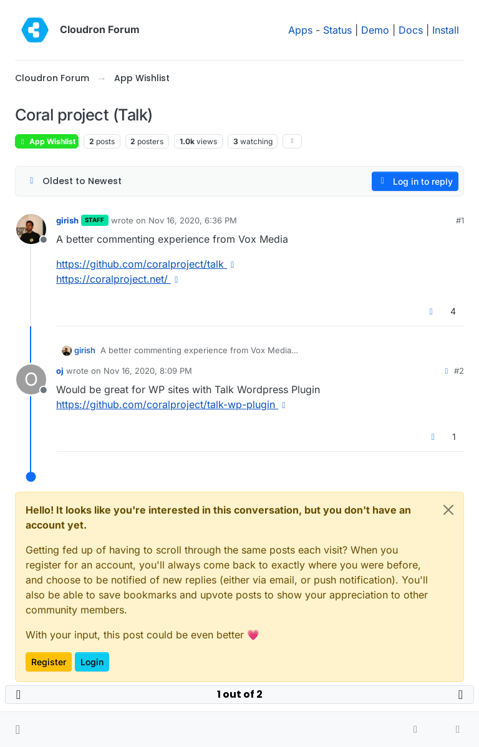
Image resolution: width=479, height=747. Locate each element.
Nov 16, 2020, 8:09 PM (148, 371)
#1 (460, 220)
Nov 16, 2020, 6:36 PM (192, 220)
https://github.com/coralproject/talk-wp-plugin (172, 404)
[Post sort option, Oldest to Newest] (74, 181)
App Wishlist (46, 141)
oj (60, 371)
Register (48, 662)
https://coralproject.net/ (119, 279)
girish (67, 220)
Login (92, 662)
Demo (375, 30)
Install (445, 30)
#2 (459, 371)
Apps (300, 30)
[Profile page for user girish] (31, 229)
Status (337, 30)
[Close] (448, 509)
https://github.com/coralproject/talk (147, 264)
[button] (18, 729)
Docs (411, 30)
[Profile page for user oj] (31, 379)
